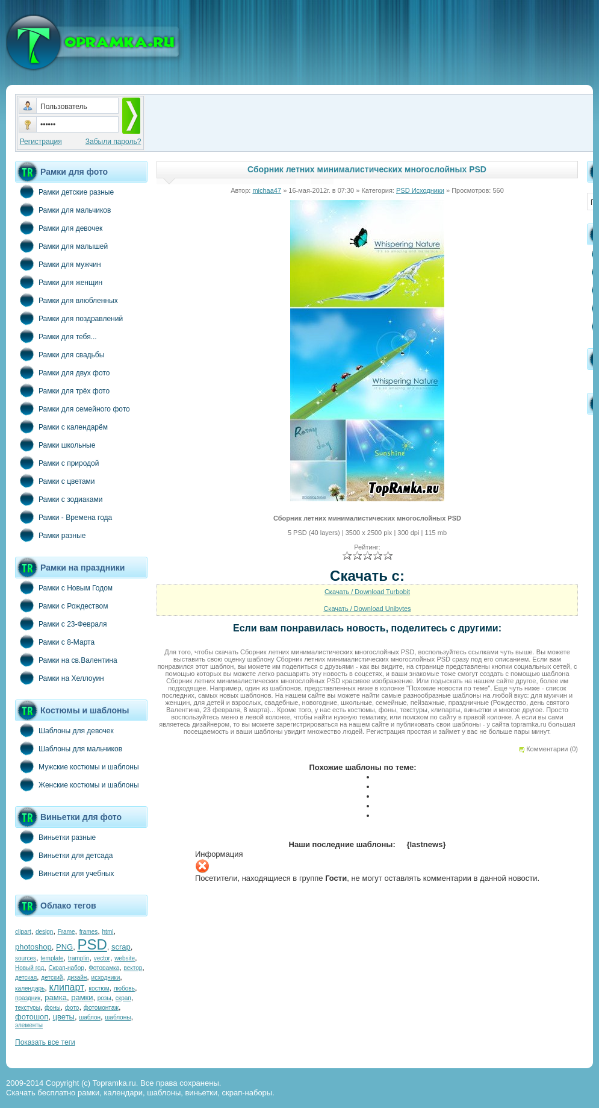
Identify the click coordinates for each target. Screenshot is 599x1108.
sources (25, 958)
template (51, 958)
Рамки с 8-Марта (55, 642)
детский (52, 977)
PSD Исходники (420, 190)
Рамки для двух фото (62, 372)
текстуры (27, 1007)
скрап (123, 998)
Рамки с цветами (55, 481)
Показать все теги (45, 1042)
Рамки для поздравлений (69, 318)
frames (88, 931)
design (44, 931)
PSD (92, 944)
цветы (64, 1016)
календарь (30, 988)
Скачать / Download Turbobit (367, 591)
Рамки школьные (55, 445)
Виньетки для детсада (64, 855)
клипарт (66, 987)
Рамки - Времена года (63, 517)
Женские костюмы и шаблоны (77, 784)
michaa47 (266, 190)
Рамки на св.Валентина (66, 660)
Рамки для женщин (58, 282)
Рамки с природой (57, 463)
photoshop (33, 946)
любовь (124, 988)
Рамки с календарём (61, 427)
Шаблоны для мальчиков (68, 748)
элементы (29, 1025)
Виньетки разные (55, 837)
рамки (82, 997)
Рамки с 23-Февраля (61, 624)
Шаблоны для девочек (64, 730)
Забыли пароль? (113, 141)
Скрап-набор (66, 968)
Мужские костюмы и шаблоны (77, 766)
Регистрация (41, 141)
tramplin (79, 958)
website (124, 958)
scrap (121, 946)
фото (72, 1007)
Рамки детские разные (64, 192)
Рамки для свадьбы (59, 354)
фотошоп (31, 1016)
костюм (99, 988)
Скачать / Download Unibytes (367, 608)
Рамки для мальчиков (63, 210)
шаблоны (118, 1017)
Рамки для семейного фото (72, 408)
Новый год (29, 968)
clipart (23, 931)
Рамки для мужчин (58, 264)
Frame (66, 931)
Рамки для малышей (61, 246)
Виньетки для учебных (64, 873)
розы (104, 998)
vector (102, 958)
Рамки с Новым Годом (64, 587)
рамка (56, 997)
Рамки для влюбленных (66, 300)
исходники (106, 977)
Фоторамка (103, 968)
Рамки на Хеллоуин (59, 678)
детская (26, 977)
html (108, 931)
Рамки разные (50, 535)
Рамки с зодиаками (58, 499)
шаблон (90, 1017)
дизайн (77, 977)
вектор (133, 968)
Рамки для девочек (58, 228)
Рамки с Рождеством (61, 605)
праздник (27, 998)
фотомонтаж (101, 1007)
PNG (64, 946)
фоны (53, 1007)
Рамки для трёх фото (62, 390)
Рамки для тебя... (56, 336)
